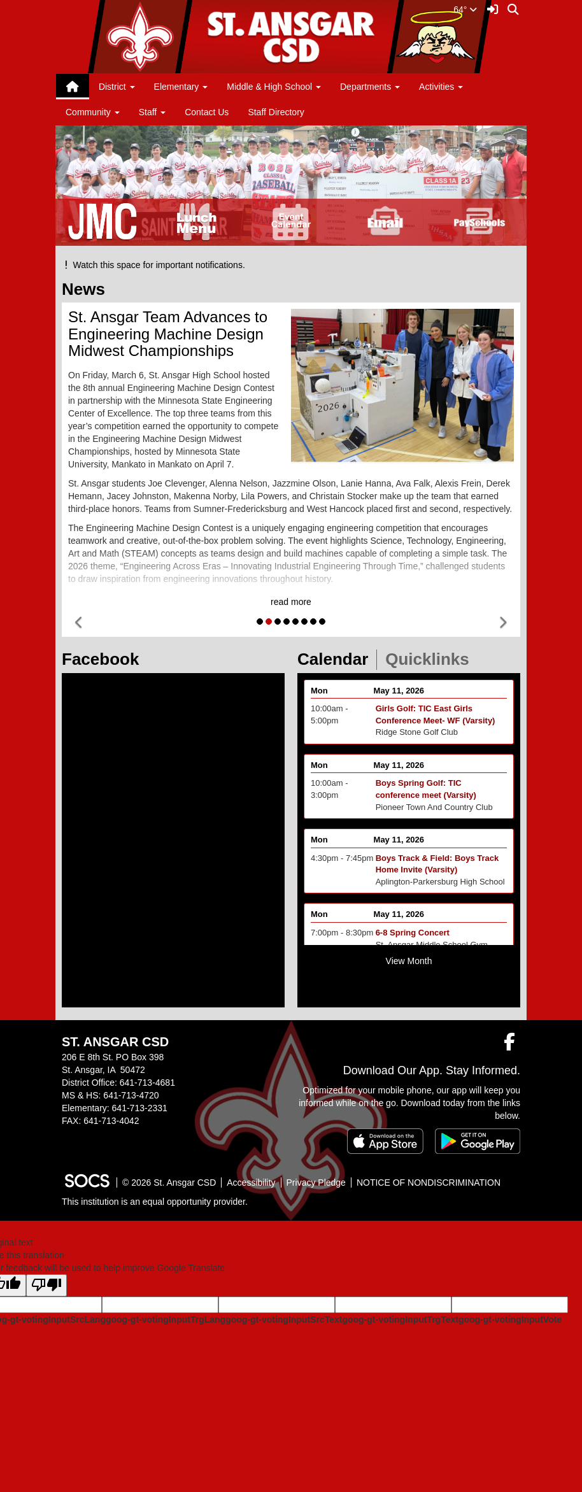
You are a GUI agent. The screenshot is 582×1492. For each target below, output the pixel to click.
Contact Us (207, 112)
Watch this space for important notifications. (153, 265)
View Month (409, 961)
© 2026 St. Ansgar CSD (169, 1182)
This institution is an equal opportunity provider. (155, 1202)
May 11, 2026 (399, 697)
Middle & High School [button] (274, 87)
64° (465, 9)
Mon (319, 697)
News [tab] (87, 289)
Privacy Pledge (316, 1182)
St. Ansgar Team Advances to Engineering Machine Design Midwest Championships (167, 333)
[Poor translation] (46, 1285)
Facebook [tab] (104, 659)
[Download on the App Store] (385, 1141)
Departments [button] (370, 87)
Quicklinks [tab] (431, 659)
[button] (79, 623)
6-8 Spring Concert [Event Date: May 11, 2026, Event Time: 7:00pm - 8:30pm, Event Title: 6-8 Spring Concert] (413, 939)
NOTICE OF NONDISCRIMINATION (428, 1182)
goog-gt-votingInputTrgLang (165, 1319)
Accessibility (251, 1182)
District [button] (117, 87)
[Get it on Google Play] (477, 1141)
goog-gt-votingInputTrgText (400, 1319)
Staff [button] (152, 112)
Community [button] (93, 112)
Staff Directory (276, 112)
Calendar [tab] (336, 659)
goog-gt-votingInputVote (510, 1319)
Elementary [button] (181, 87)
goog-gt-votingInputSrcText (283, 1319)
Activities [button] (441, 87)
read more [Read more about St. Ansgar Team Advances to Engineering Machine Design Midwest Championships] (291, 602)
